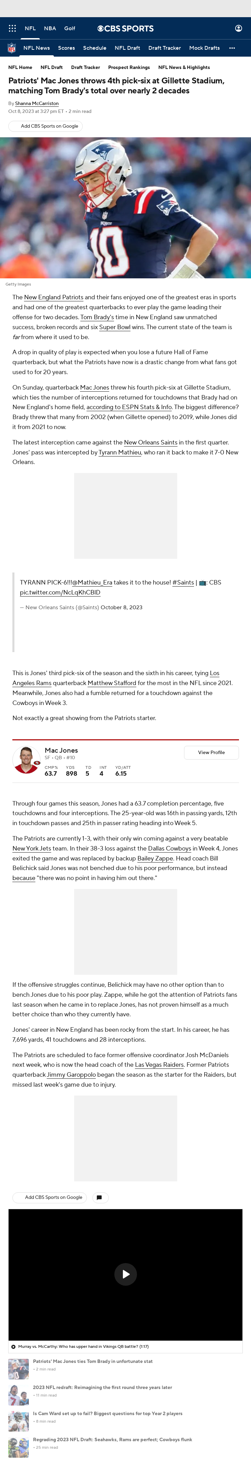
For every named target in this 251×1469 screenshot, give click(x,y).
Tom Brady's (97, 317)
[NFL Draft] (127, 48)
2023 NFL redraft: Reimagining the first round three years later (102, 1388)
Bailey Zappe (155, 859)
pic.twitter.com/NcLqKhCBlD (60, 593)
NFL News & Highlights (184, 68)
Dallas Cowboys (169, 849)
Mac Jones (94, 388)
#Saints (183, 583)
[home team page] (37, 763)
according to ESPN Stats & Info (129, 407)
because (23, 878)
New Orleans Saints (151, 443)
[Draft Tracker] (164, 48)
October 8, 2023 (121, 607)
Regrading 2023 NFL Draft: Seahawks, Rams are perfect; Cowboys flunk (112, 1440)
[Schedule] (95, 48)
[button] (232, 48)
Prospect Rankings (129, 68)
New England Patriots (53, 297)
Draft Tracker (85, 68)
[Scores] (66, 48)
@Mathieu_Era (92, 583)
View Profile (211, 753)
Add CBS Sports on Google (49, 126)
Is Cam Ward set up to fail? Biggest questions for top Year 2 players (108, 1414)
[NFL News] (36, 48)
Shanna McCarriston (37, 104)
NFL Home (20, 68)
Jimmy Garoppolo (71, 1075)
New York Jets (31, 849)
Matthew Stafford (112, 683)
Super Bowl (114, 327)
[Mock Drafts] (204, 48)
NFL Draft (52, 68)
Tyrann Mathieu (120, 452)
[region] (125, 1275)
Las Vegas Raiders (159, 1065)
